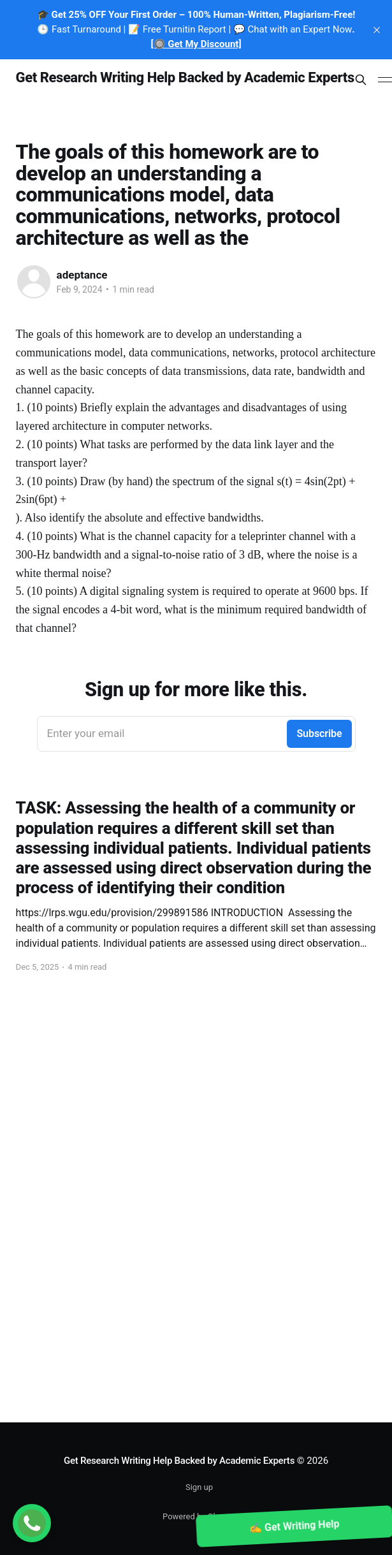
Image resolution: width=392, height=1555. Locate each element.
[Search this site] (361, 79)
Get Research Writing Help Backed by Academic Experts (185, 78)
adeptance (82, 274)
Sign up (199, 1487)
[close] (377, 30)
